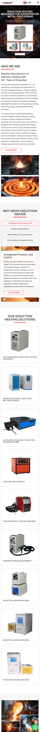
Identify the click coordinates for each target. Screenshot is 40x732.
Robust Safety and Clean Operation (20, 235)
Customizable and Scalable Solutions (20, 240)
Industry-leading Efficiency (20, 229)
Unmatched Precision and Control (20, 223)
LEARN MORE (11, 150)
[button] (32, 32)
